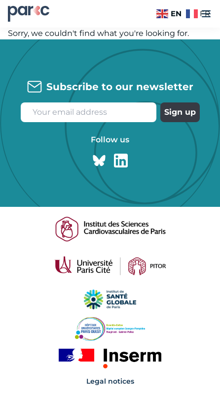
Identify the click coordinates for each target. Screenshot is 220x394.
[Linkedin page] (121, 160)
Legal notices (110, 381)
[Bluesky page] (99, 160)
